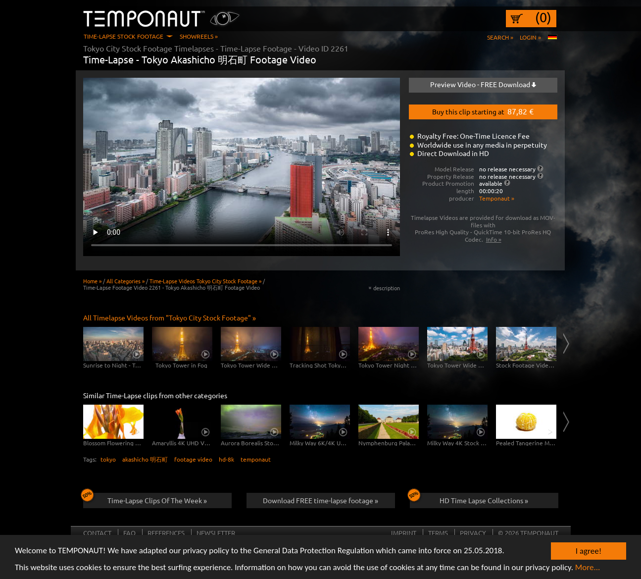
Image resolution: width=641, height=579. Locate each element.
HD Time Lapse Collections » (469, 499)
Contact (97, 532)
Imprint (403, 532)
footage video (193, 459)
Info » (493, 239)
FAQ (129, 532)
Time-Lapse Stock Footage (123, 36)
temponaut (256, 459)
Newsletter (216, 532)
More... (587, 568)
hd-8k (226, 459)
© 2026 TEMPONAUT (528, 532)
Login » (530, 37)
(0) (543, 17)
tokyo (108, 459)
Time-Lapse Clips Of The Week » (145, 499)
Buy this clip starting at (483, 111)
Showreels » (199, 36)
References (166, 532)
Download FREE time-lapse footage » (320, 500)
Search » (500, 37)
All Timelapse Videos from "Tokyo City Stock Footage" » (169, 317)
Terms (438, 532)
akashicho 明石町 (145, 459)
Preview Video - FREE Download (483, 84)
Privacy (473, 532)
